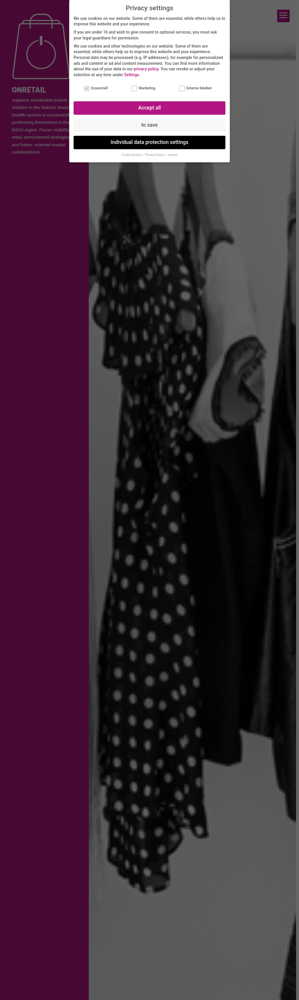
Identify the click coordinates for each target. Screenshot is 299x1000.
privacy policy (146, 69)
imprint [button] (172, 155)
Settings (131, 74)
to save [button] (149, 125)
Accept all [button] (149, 108)
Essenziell (96, 88)
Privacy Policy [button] (155, 155)
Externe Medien (195, 88)
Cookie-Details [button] (131, 155)
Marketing (143, 88)
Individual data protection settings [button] (149, 142)
